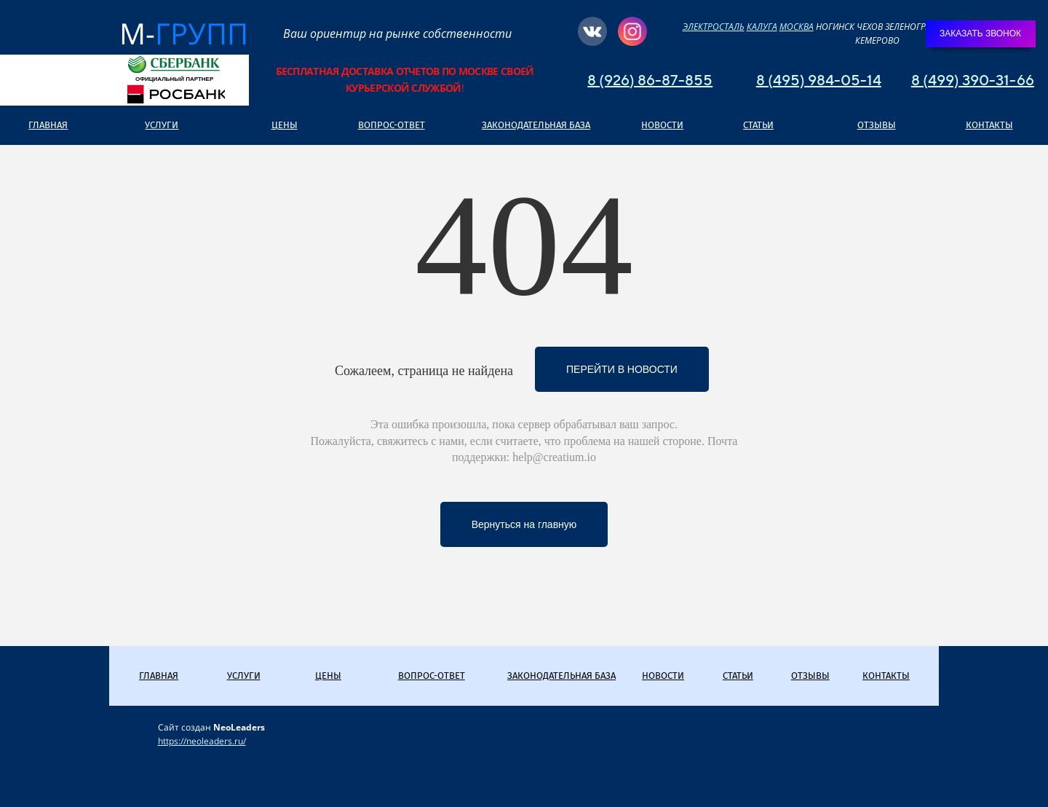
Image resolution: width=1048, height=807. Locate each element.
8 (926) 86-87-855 (649, 79)
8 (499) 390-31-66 (972, 79)
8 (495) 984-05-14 (818, 79)
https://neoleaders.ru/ (202, 741)
